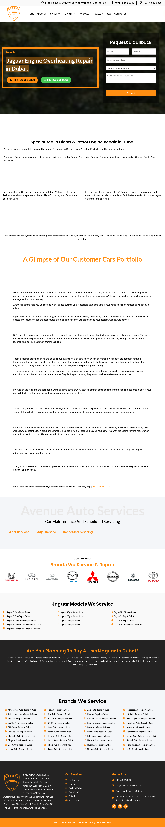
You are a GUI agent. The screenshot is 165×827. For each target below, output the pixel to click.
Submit (131, 93)
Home (31, 14)
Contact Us (120, 14)
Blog (108, 14)
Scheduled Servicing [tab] (78, 532)
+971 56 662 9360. (102, 486)
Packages (85, 14)
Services (69, 14)
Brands (54, 14)
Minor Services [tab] (18, 532)
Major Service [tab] (46, 532)
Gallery (99, 14)
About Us (42, 14)
